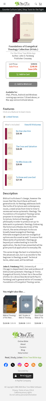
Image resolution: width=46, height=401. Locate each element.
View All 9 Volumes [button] (33, 125)
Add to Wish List (23, 84)
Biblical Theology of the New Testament (9, 317)
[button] (36, 4)
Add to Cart (23, 74)
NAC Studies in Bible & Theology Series (25, 317)
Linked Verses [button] (12, 116)
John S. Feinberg (26, 55)
